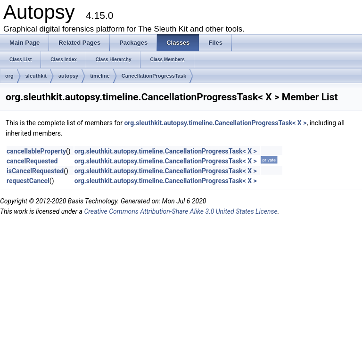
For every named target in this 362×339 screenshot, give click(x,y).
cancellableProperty (36, 151)
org (9, 76)
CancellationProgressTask (154, 76)
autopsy (68, 76)
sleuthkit (36, 76)
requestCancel (28, 181)
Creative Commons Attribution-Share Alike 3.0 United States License (180, 211)
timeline (100, 76)
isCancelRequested (35, 171)
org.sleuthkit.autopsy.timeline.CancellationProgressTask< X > (215, 123)
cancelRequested (32, 161)
